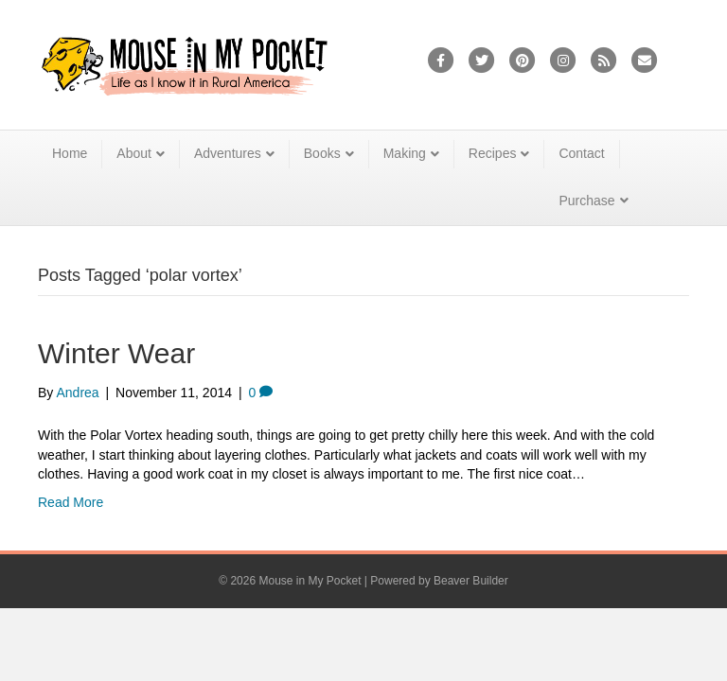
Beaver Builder (471, 580)
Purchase (586, 200)
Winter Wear (116, 353)
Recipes (493, 153)
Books (322, 153)
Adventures (227, 153)
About (133, 153)
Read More (70, 502)
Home (69, 153)
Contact (581, 153)
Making (404, 153)
